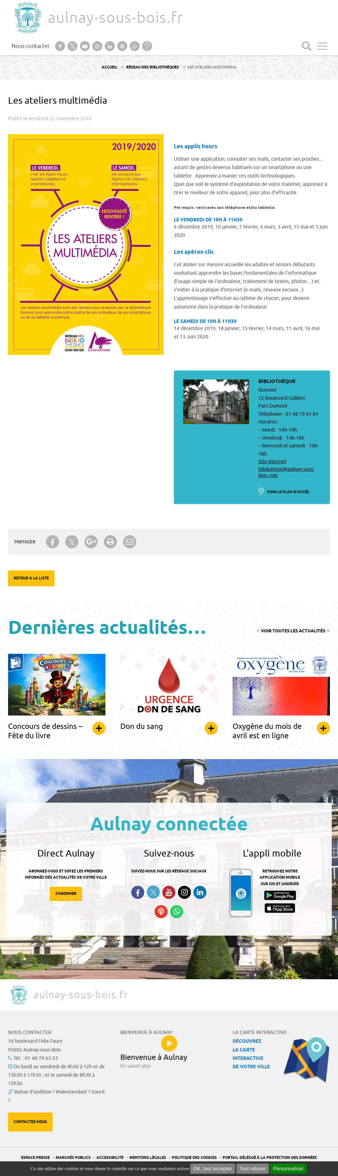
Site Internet (272, 462)
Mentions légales (147, 1157)
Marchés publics (73, 1157)
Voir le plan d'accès (288, 492)
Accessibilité (109, 1157)
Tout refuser (252, 1168)
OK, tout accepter (212, 1168)
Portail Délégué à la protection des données (270, 1157)
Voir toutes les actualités (293, 631)
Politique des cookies (194, 1157)
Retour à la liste (31, 578)
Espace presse (35, 1157)
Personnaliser (288, 1168)
